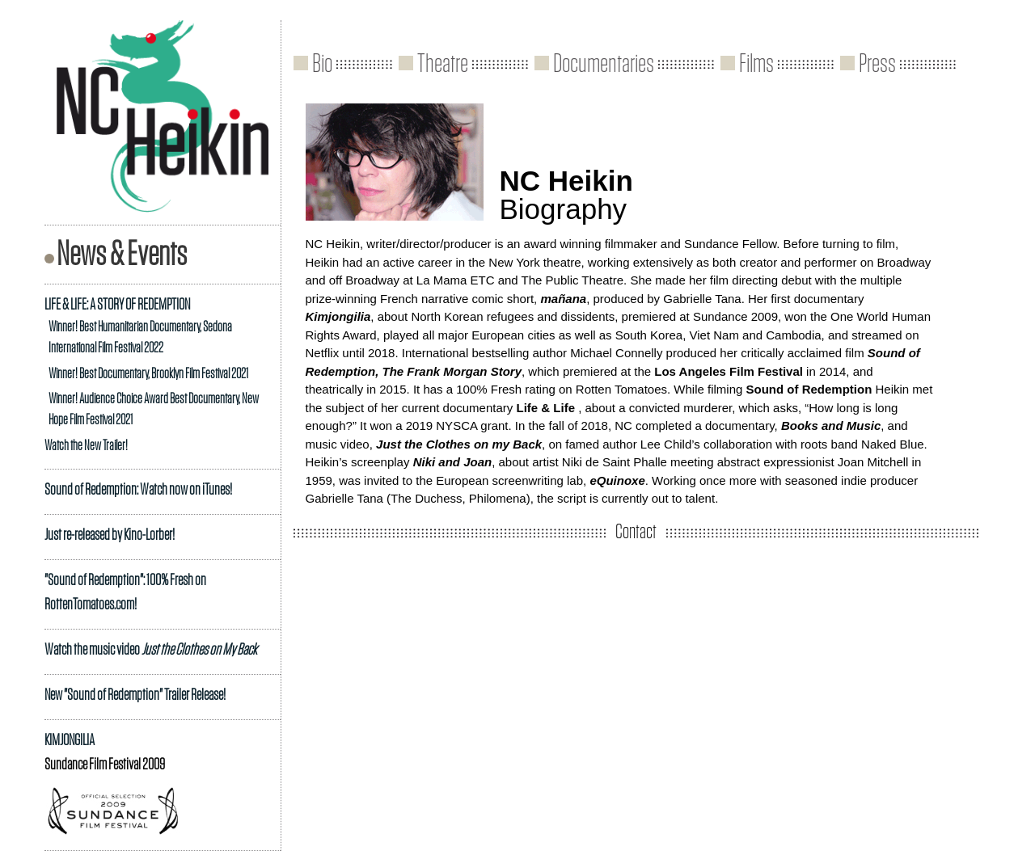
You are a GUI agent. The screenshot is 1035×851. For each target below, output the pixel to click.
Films (756, 64)
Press (877, 64)
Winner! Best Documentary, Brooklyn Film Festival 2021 (148, 374)
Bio (322, 64)
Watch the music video (150, 650)
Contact (636, 532)
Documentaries (603, 64)
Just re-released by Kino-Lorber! (109, 535)
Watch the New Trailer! (86, 446)
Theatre (442, 64)
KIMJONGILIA (69, 740)
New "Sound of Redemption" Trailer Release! (135, 695)
